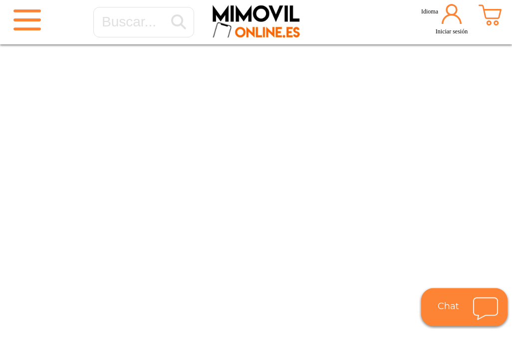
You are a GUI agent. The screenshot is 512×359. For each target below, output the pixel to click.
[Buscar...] (178, 22)
